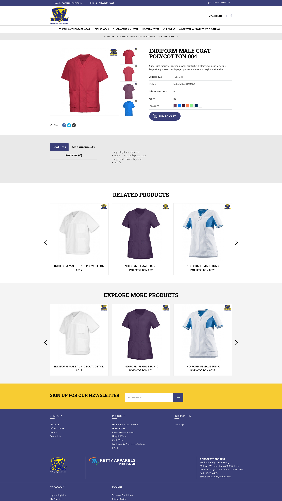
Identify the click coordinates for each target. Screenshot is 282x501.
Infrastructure (57, 428)
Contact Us (55, 436)
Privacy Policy (119, 499)
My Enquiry (56, 499)
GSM (152, 98)
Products (118, 416)
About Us (54, 424)
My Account (58, 486)
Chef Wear (117, 440)
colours (154, 106)
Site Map (179, 424)
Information (182, 416)
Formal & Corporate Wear (125, 424)
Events (53, 432)
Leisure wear (119, 428)
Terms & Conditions (122, 495)
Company (56, 416)
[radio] (175, 106)
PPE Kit (115, 447)
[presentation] (46, 242)
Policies (117, 486)
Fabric (153, 84)
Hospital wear (119, 436)
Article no (155, 77)
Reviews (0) (73, 155)
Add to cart (167, 116)
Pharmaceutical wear (123, 432)
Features (59, 147)
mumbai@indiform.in (72, 2)
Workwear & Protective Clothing (128, 443)
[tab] (59, 147)
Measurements (159, 91)
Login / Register (221, 2)
